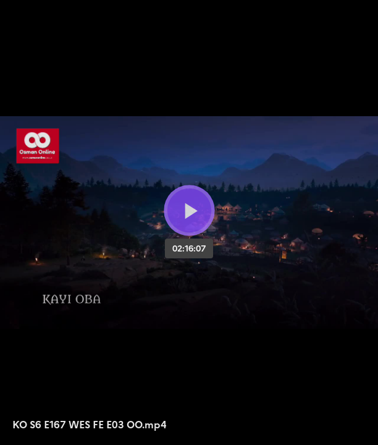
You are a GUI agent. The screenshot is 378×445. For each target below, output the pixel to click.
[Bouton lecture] (189, 210)
